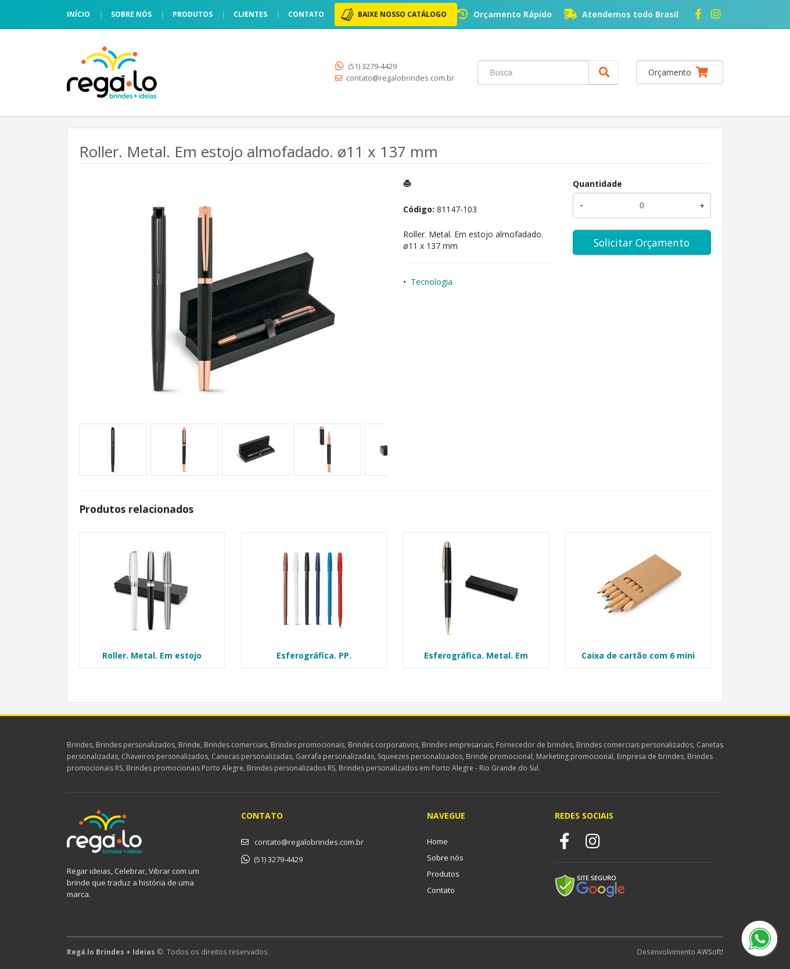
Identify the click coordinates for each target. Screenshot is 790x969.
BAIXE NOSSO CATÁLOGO (402, 14)
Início (78, 14)
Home (437, 841)
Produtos (193, 14)
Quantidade (597, 183)
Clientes (250, 14)
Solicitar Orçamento (642, 243)
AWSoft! (710, 951)
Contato (306, 14)
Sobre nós (131, 14)
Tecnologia (432, 281)
